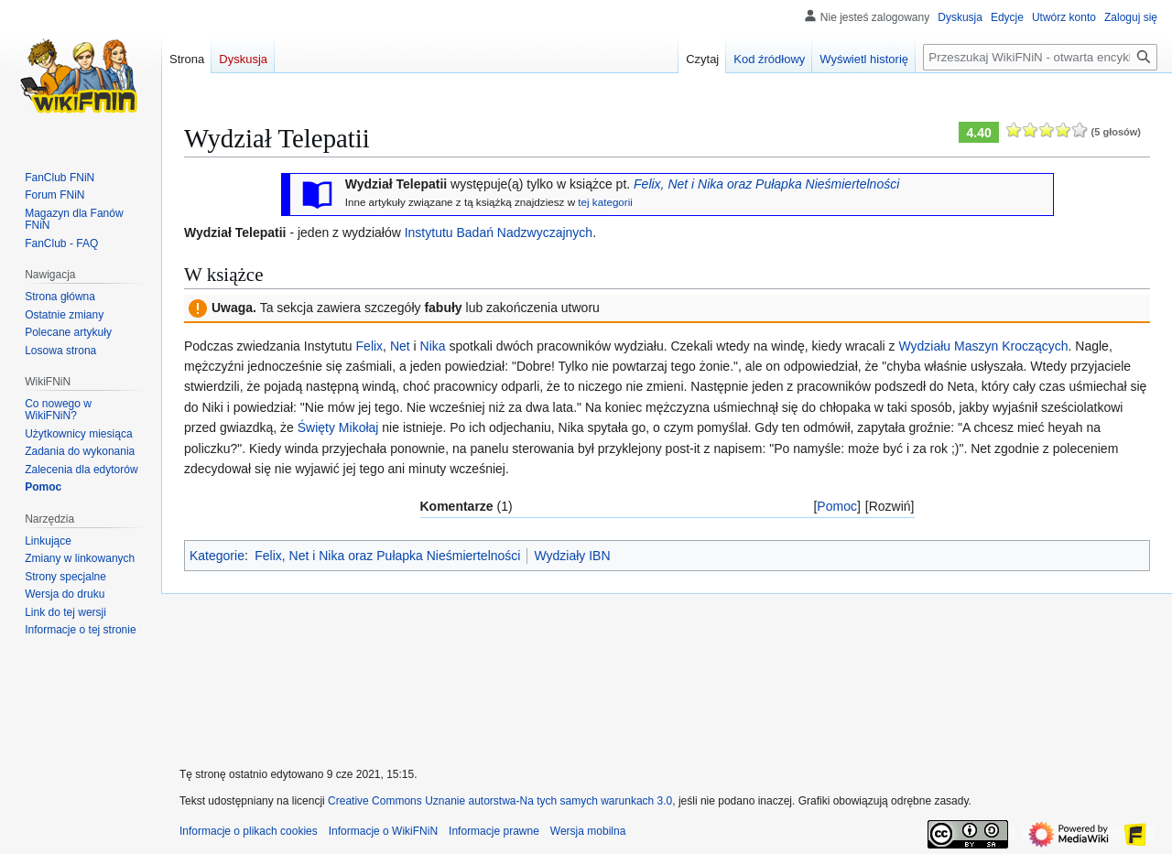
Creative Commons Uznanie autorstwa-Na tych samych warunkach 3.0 (500, 801)
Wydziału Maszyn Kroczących (983, 346)
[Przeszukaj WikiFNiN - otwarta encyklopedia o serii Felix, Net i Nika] (1040, 57)
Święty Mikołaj (338, 427)
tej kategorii (605, 202)
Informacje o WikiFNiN (383, 831)
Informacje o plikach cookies (248, 831)
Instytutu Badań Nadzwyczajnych (498, 232)
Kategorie (217, 555)
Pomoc (837, 506)
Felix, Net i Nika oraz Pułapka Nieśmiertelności (766, 184)
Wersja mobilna (587, 831)
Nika (433, 346)
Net (400, 346)
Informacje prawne (494, 831)
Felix (370, 346)
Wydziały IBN (572, 555)
